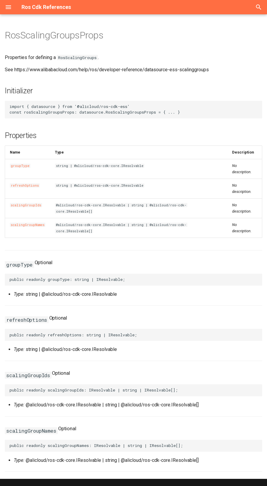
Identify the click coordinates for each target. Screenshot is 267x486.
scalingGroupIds (26, 205)
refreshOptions (25, 185)
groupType (20, 166)
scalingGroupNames (27, 225)
